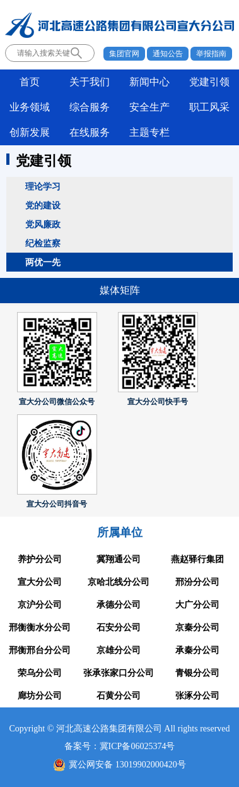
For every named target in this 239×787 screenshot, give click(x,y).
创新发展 (29, 132)
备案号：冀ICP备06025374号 (119, 746)
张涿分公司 (197, 695)
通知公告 (168, 53)
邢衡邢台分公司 (40, 650)
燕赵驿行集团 (197, 559)
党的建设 (43, 205)
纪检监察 (43, 243)
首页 (30, 81)
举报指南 (211, 53)
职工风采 (209, 107)
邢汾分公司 (197, 582)
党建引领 (209, 81)
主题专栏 (149, 132)
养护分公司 (40, 559)
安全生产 (149, 107)
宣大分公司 (40, 582)
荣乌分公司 (40, 673)
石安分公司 (118, 627)
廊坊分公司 (40, 695)
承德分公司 (118, 605)
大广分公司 (197, 605)
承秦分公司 (197, 650)
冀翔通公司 (118, 559)
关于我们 (89, 81)
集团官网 (124, 53)
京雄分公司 (118, 650)
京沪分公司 (40, 605)
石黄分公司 (118, 695)
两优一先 (43, 262)
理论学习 (43, 186)
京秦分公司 (197, 627)
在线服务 (89, 132)
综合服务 (89, 107)
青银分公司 (197, 673)
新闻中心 (149, 81)
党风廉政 (43, 224)
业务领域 (29, 107)
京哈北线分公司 (118, 582)
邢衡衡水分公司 (40, 627)
